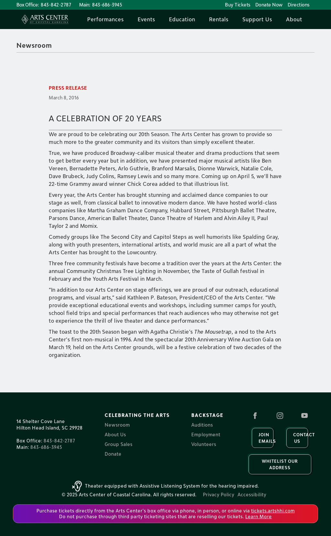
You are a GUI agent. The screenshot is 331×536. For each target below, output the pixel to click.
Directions (299, 4)
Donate (113, 454)
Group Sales (119, 444)
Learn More (258, 516)
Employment (205, 434)
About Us (115, 434)
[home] (45, 19)
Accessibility (252, 494)
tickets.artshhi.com (273, 510)
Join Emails (266, 438)
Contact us (300, 438)
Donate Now (269, 4)
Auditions (202, 425)
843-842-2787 (56, 4)
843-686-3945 (107, 4)
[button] (105, 19)
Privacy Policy (218, 494)
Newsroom (34, 45)
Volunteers (203, 444)
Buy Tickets (238, 4)
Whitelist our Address (280, 464)
